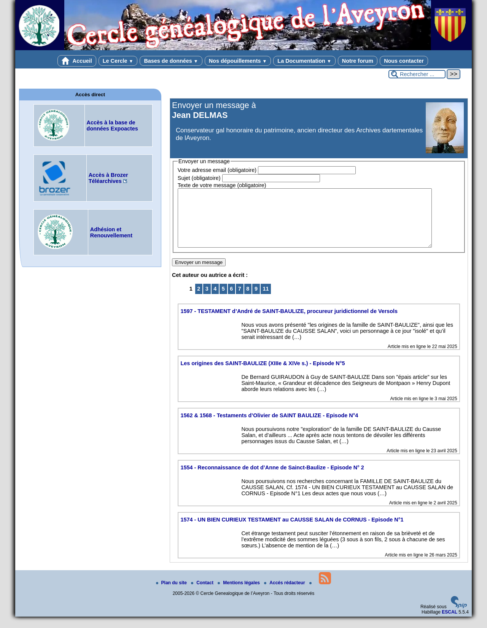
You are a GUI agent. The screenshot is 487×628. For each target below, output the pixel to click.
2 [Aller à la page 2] (198, 300)
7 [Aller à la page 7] (239, 300)
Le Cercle (118, 61)
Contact (203, 594)
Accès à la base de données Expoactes (112, 125)
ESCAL (449, 623)
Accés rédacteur (285, 594)
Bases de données (171, 61)
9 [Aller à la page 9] (256, 300)
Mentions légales (239, 594)
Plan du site (172, 594)
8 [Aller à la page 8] (247, 300)
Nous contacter (404, 61)
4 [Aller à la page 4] (214, 300)
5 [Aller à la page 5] (223, 300)
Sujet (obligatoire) (199, 178)
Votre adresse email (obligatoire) (217, 170)
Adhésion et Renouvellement (111, 232)
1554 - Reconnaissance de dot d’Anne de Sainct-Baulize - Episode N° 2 (272, 479)
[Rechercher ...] (417, 74)
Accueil (77, 61)
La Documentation (304, 61)
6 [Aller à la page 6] (231, 300)
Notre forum (357, 61)
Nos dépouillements (238, 61)
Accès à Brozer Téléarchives (108, 178)
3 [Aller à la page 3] (206, 300)
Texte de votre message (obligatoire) (222, 185)
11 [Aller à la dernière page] (266, 300)
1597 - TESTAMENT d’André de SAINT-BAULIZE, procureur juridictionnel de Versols (289, 323)
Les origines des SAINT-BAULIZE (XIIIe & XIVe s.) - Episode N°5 (262, 375)
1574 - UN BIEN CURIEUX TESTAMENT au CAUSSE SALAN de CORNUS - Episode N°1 (291, 531)
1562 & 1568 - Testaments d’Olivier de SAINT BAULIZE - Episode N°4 (269, 427)
